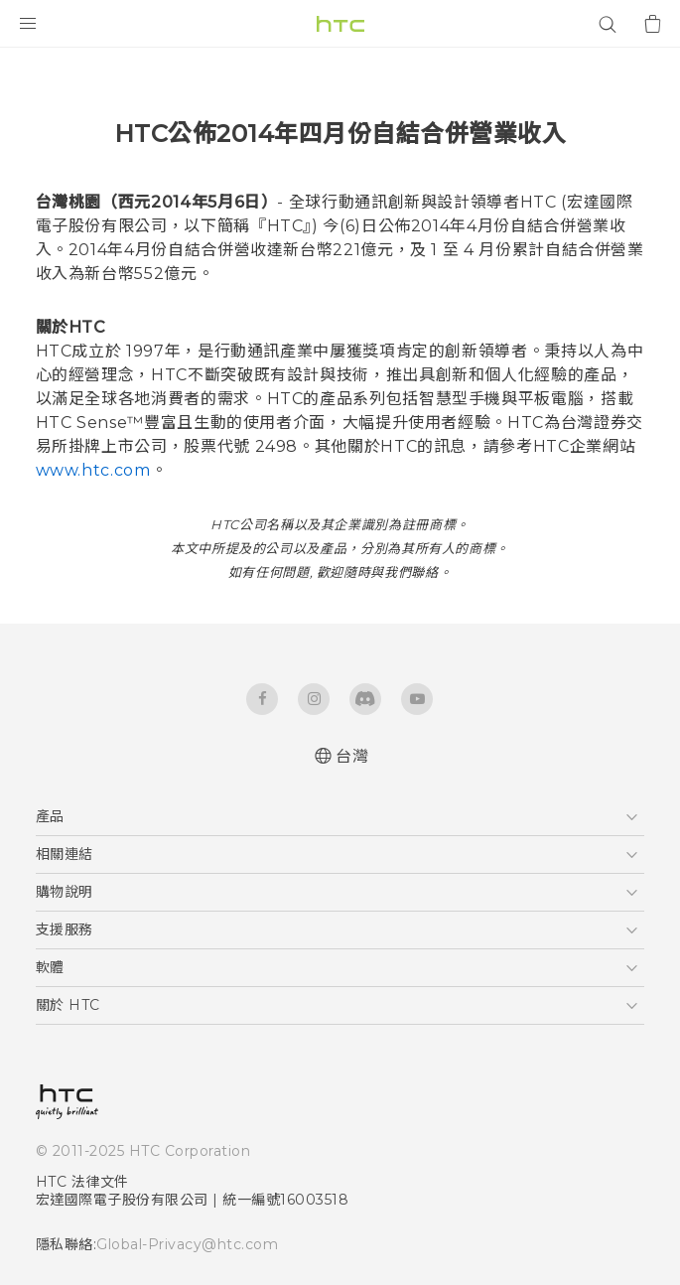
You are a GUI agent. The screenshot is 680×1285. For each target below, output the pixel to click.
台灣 (352, 756)
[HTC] (340, 24)
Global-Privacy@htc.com (187, 1244)
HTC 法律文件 (82, 1182)
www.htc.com (93, 470)
